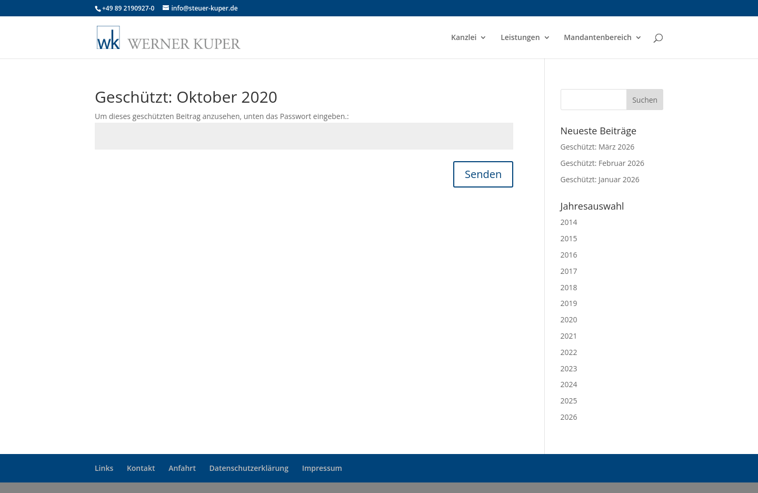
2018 (569, 287)
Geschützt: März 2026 (598, 147)
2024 (569, 384)
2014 (569, 222)
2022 (569, 352)
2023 (569, 368)
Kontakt (141, 468)
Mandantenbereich (598, 38)
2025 (569, 401)
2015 (569, 238)
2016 (569, 255)
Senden (483, 174)
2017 (569, 271)
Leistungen (520, 38)
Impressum (322, 468)
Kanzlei (464, 38)
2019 (569, 303)
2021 (569, 336)
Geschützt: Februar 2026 (603, 163)
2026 (569, 417)
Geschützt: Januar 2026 (600, 179)
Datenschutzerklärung (249, 468)
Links (104, 468)
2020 (569, 319)
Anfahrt (182, 468)
